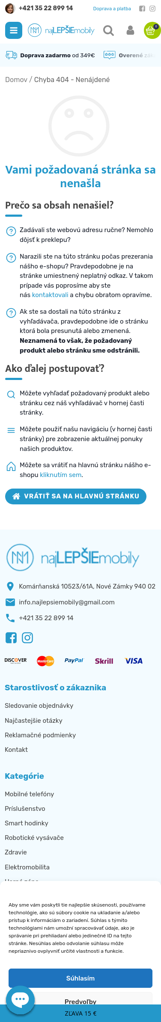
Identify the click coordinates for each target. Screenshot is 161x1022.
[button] (13, 30)
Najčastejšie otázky (34, 721)
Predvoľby (80, 1002)
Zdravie (16, 852)
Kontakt (16, 750)
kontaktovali (50, 295)
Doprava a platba (112, 9)
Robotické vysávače (34, 838)
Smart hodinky (26, 823)
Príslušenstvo (25, 809)
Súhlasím (80, 978)
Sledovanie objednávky (39, 706)
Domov (16, 80)
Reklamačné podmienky (40, 735)
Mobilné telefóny (29, 794)
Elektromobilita (27, 867)
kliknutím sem (60, 475)
